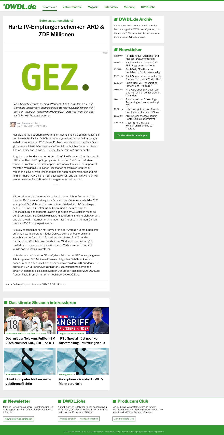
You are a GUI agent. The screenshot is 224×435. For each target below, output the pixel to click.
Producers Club (112, 431)
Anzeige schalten (68, 418)
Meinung (129, 7)
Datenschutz (147, 431)
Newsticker (49, 7)
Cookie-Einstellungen (130, 431)
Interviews (111, 7)
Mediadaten (97, 431)
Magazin (93, 7)
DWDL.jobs (148, 7)
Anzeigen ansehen (89, 418)
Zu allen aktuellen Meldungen (132, 135)
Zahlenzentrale (72, 7)
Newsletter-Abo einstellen (18, 418)
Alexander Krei (30, 123)
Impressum (159, 431)
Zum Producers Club (124, 418)
